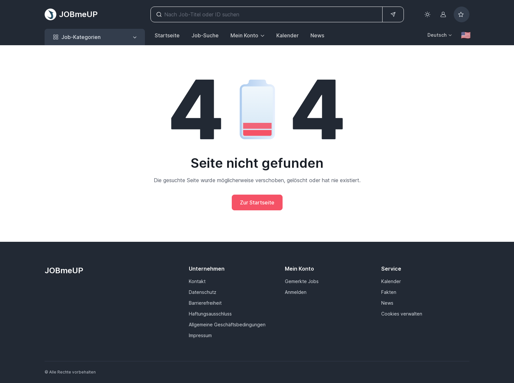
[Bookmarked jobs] (461, 14)
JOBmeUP (71, 14)
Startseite (167, 35)
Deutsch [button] (436, 35)
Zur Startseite (257, 202)
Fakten (388, 292)
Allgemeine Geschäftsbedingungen (227, 324)
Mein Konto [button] (244, 35)
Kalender (287, 35)
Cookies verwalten (401, 313)
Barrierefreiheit (205, 303)
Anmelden (295, 292)
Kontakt (197, 281)
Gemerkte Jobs (302, 281)
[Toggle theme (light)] (427, 14)
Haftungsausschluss (210, 313)
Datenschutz (202, 292)
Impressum (200, 335)
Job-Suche (205, 35)
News (317, 35)
